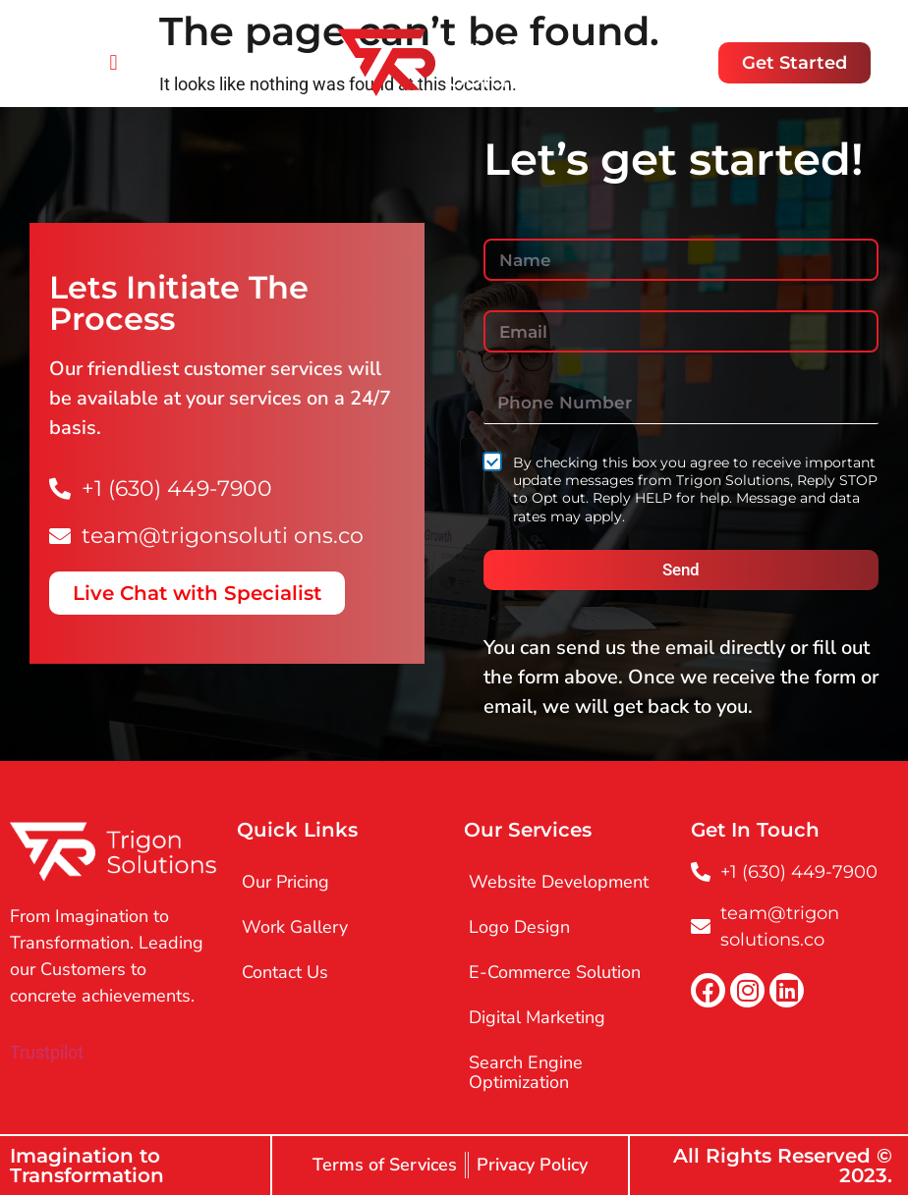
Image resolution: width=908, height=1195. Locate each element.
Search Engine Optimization (526, 1072)
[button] (113, 62)
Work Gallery (295, 927)
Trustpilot (47, 1052)
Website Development (559, 882)
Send (681, 569)
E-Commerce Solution (555, 972)
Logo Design (519, 927)
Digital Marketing (537, 1017)
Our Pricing (285, 882)
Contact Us (285, 972)
